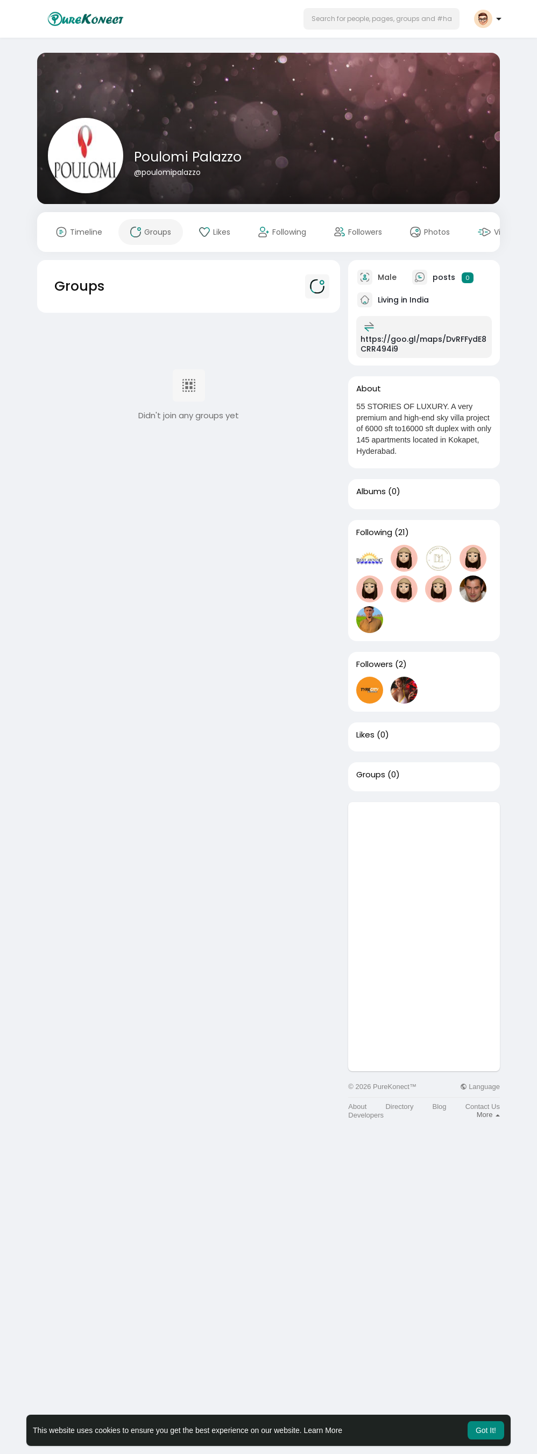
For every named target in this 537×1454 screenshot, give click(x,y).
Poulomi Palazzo (188, 156)
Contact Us (482, 1106)
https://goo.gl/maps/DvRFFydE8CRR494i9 (423, 344)
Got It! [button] (486, 1430)
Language (480, 1086)
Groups (370, 774)
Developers (366, 1115)
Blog (440, 1106)
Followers (374, 664)
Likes (365, 734)
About (357, 1106)
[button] (381, 19)
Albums (371, 491)
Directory (399, 1106)
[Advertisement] (424, 869)
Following (374, 532)
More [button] (488, 1115)
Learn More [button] (323, 1430)
